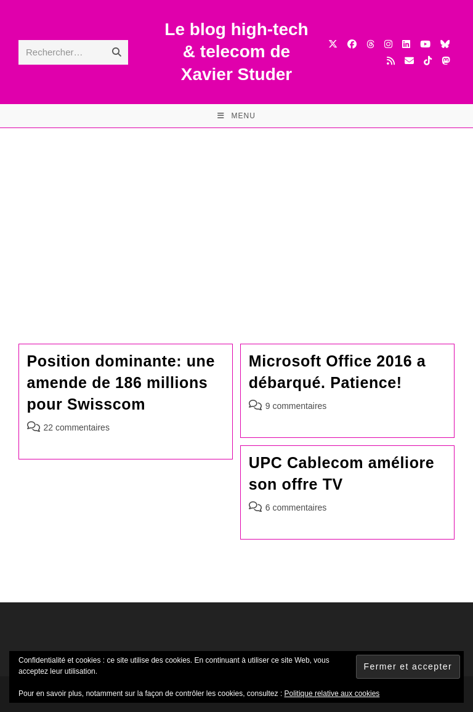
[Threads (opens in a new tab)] (370, 44)
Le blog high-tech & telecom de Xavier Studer (236, 52)
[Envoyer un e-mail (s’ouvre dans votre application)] (409, 60)
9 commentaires (296, 406)
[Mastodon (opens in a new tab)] (446, 60)
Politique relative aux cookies (332, 693)
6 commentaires (296, 507)
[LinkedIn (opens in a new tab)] (406, 44)
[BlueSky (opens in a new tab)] (445, 44)
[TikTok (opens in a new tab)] (428, 60)
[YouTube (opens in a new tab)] (425, 44)
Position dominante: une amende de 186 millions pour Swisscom (121, 382)
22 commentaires (77, 427)
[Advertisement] (236, 220)
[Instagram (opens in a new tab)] (388, 44)
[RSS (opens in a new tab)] (391, 60)
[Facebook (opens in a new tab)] (352, 44)
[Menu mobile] (236, 115)
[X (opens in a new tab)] (332, 44)
